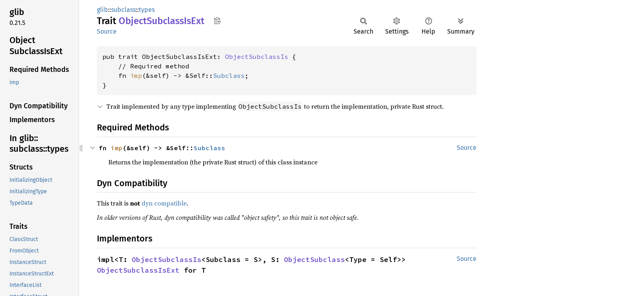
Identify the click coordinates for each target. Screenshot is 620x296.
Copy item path (217, 20)
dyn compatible (164, 203)
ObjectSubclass (314, 259)
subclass (123, 9)
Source (107, 31)
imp (136, 75)
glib (102, 9)
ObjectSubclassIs (256, 56)
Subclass (229, 75)
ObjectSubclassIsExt (138, 270)
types (147, 9)
